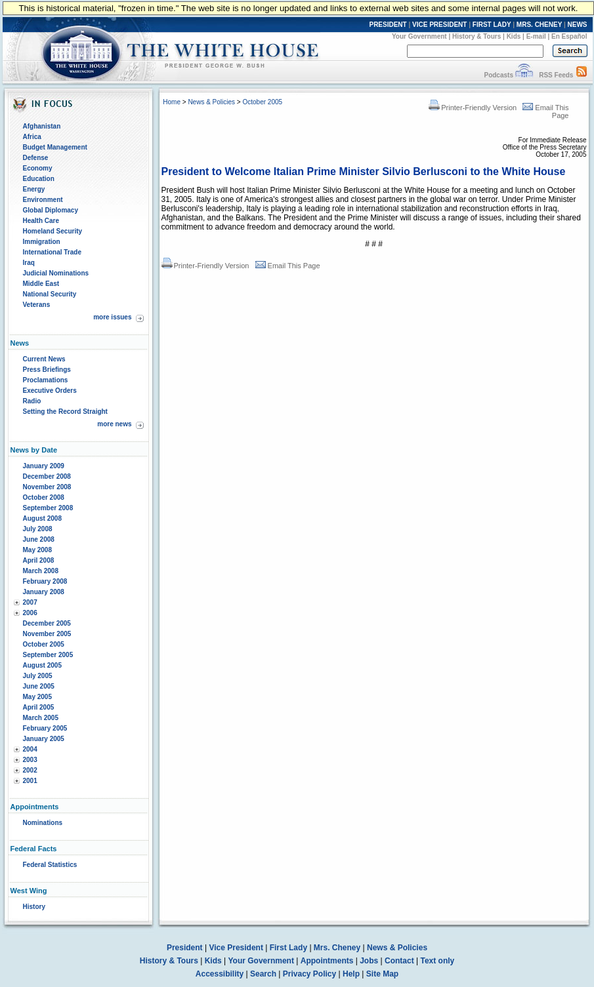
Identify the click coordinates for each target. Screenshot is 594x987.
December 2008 (47, 476)
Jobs (369, 960)
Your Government (419, 36)
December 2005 (47, 623)
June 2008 (38, 539)
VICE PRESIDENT (439, 24)
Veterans (37, 304)
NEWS (577, 24)
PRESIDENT (387, 24)
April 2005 (38, 707)
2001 (30, 780)
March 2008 (40, 570)
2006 (30, 612)
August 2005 (42, 665)
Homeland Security (53, 231)
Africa (32, 136)
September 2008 (48, 508)
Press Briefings (47, 369)
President (185, 947)
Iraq (29, 262)
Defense (36, 157)
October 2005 (43, 644)
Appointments (327, 960)
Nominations (43, 822)
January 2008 (43, 591)
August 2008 (42, 518)
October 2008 (43, 497)
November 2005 (47, 633)
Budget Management (55, 147)
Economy (38, 168)
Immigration (41, 241)
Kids (514, 36)
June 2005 (38, 686)
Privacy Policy (309, 973)
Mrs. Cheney (337, 947)
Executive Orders (50, 390)
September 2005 (48, 654)
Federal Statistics (50, 864)
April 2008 (38, 560)
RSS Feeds (556, 75)
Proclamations (45, 380)
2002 (30, 770)
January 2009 (43, 466)
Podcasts (498, 75)
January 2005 (43, 738)
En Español (569, 36)
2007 (30, 602)
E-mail (536, 36)
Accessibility (220, 973)
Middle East (41, 283)
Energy (34, 189)
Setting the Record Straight (65, 411)
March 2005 (40, 717)
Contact (399, 960)
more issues (112, 317)
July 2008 (38, 529)
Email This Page (287, 266)
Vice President (236, 947)
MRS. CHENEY (539, 24)
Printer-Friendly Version (473, 107)
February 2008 (45, 581)
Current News (44, 359)
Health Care (41, 220)
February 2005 (45, 728)
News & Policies (211, 102)
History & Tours (476, 36)
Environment (43, 199)
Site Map (382, 973)
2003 (30, 759)
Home (171, 102)
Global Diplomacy (50, 210)
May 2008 (37, 550)
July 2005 (38, 675)
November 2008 (47, 487)
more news (114, 424)
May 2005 (37, 696)
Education (38, 178)
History (34, 906)
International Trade (52, 252)
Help (351, 973)
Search (263, 973)
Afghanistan (42, 126)
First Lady (288, 947)
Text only (437, 960)
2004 (30, 749)
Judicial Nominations (56, 273)
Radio (32, 401)
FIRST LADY (492, 24)
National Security (50, 294)
